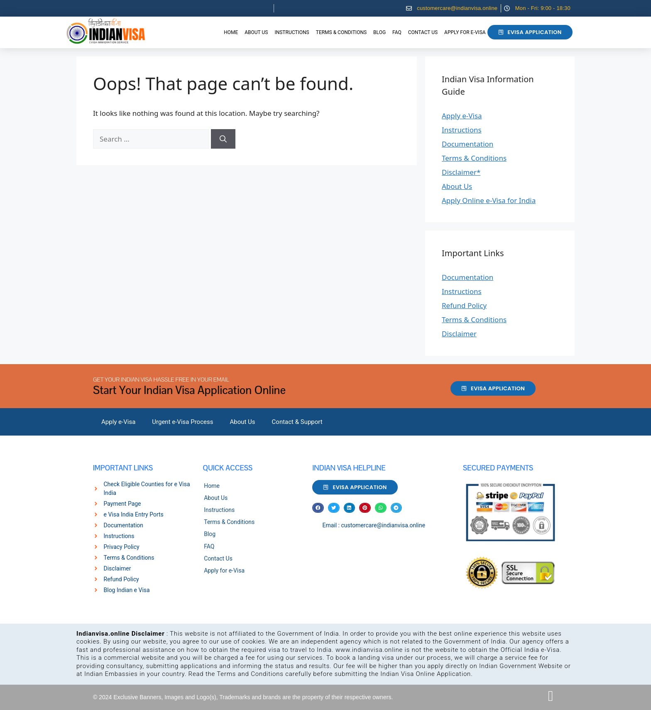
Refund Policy (464, 305)
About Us (256, 32)
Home (231, 32)
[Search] (223, 139)
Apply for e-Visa (464, 32)
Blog (379, 32)
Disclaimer (459, 333)
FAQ (396, 32)
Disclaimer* (461, 172)
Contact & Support (297, 422)
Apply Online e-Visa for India (489, 200)
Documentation (467, 144)
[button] (318, 508)
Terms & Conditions (341, 32)
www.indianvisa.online (369, 650)
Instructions (291, 32)
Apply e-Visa (462, 115)
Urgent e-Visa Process (182, 422)
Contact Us (423, 32)
